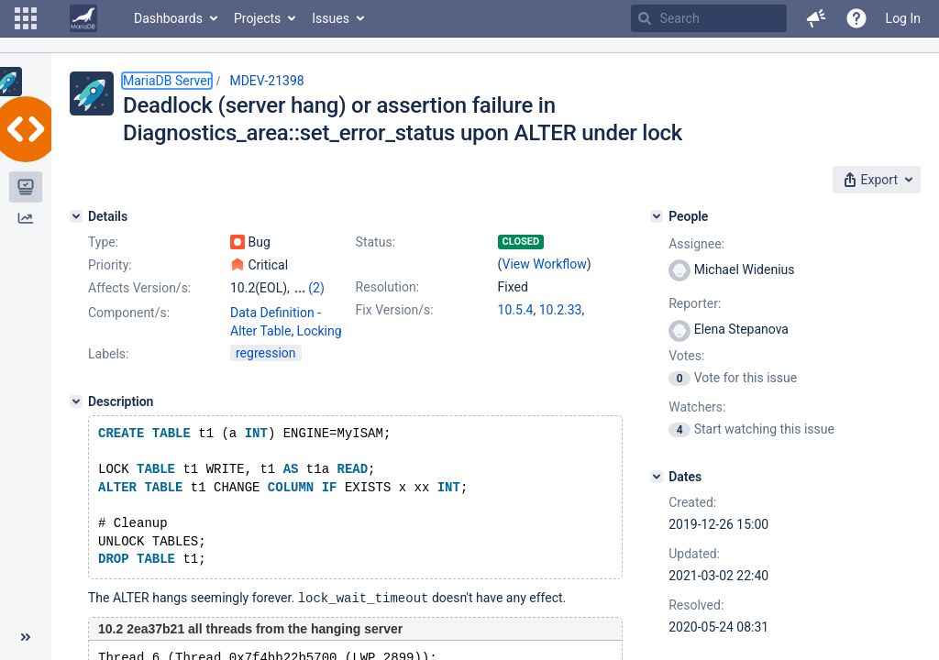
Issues (330, 18)
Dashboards (168, 18)
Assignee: (696, 243)
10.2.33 (560, 309)
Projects (257, 18)
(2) (316, 287)
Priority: (110, 265)
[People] (656, 216)
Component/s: (129, 312)
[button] (25, 18)
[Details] (76, 216)
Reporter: (694, 303)
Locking (319, 331)
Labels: (108, 353)
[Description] (76, 401)
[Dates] (656, 476)
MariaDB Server (167, 80)
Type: (103, 242)
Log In (903, 18)
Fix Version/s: (395, 309)
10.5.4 (516, 309)
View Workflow (545, 264)
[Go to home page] (83, 18)
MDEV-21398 (266, 80)
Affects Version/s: (139, 287)
